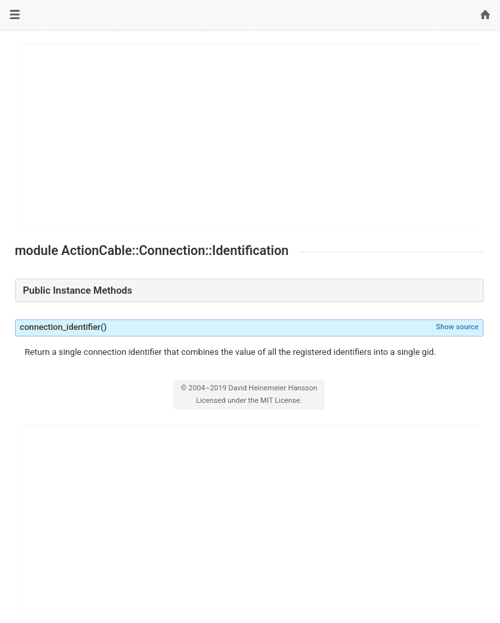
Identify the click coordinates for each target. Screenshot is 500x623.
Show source (457, 327)
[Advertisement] (250, 137)
